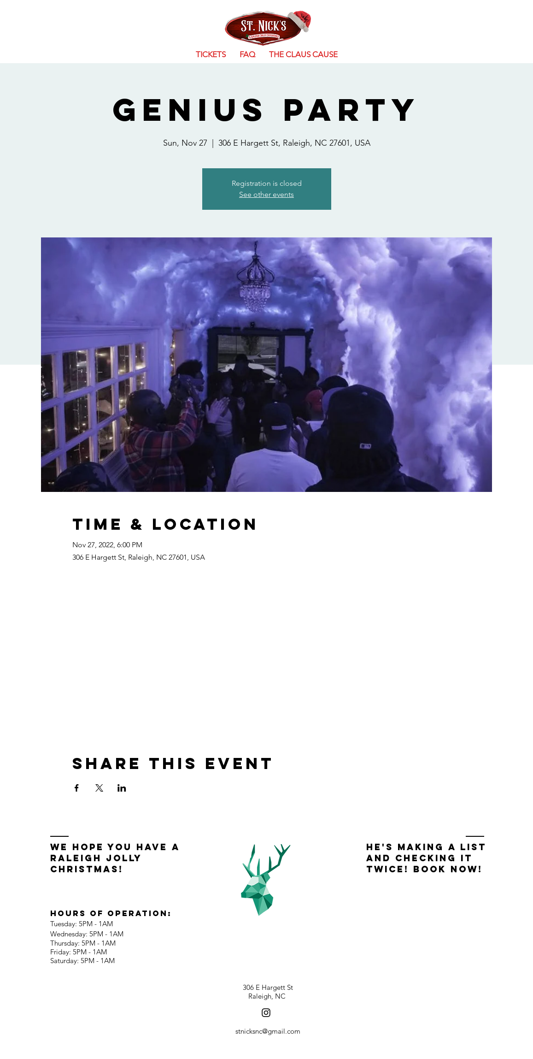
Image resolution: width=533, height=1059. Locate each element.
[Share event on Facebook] (76, 788)
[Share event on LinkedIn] (121, 788)
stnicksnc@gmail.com (267, 1031)
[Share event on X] (99, 788)
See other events (266, 194)
